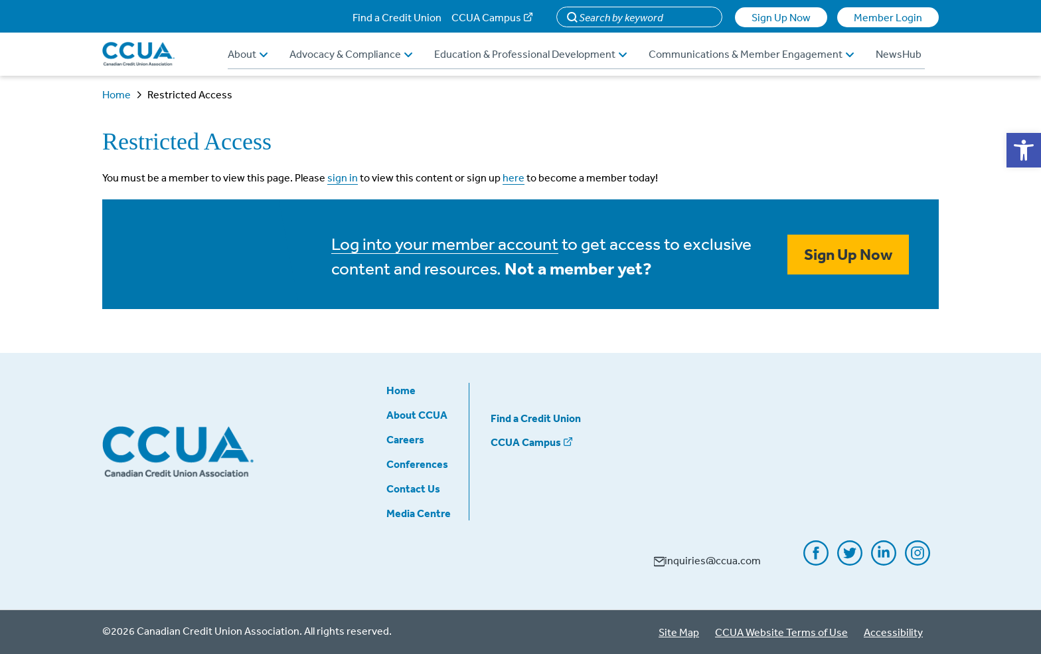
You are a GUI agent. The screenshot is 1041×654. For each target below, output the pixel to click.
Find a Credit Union (397, 17)
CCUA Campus (486, 17)
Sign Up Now (781, 17)
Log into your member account (444, 243)
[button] (1023, 150)
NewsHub (898, 53)
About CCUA (416, 414)
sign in (342, 177)
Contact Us (413, 488)
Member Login (888, 17)
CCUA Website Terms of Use (781, 632)
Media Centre (418, 513)
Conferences (417, 464)
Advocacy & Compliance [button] (350, 53)
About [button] (248, 53)
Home (116, 94)
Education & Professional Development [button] (530, 53)
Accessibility (893, 632)
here (513, 177)
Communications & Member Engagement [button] (751, 53)
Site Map (679, 632)
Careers (405, 439)
